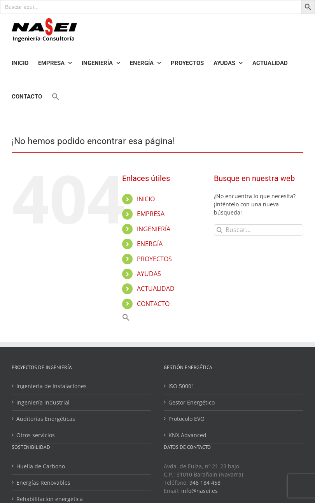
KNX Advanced (187, 435)
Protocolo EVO (186, 418)
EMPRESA (150, 213)
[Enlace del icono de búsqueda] (56, 96)
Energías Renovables (43, 482)
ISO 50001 (181, 386)
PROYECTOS (154, 259)
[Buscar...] (258, 230)
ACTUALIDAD (156, 288)
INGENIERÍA (153, 229)
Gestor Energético (191, 402)
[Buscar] (219, 230)
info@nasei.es (199, 490)
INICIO (146, 199)
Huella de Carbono (40, 466)
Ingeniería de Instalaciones (51, 386)
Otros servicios (35, 435)
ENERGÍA (150, 243)
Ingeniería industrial (43, 402)
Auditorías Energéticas (45, 418)
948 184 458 (204, 482)
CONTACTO (153, 303)
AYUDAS (149, 273)
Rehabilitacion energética (49, 499)
